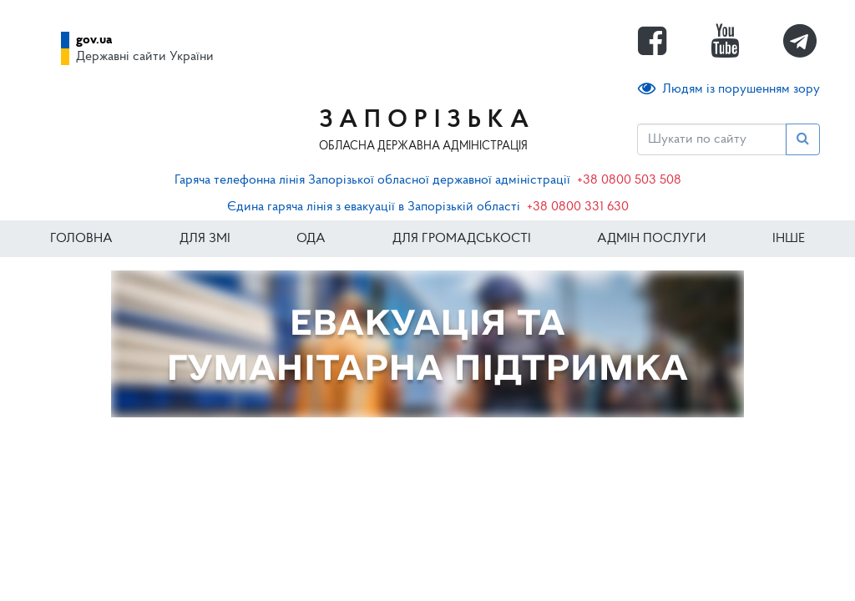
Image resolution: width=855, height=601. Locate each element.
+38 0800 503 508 (629, 180)
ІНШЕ (788, 238)
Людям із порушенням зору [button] (729, 89)
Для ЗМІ (205, 238)
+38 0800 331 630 (578, 207)
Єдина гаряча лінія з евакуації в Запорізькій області (373, 207)
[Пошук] (712, 139)
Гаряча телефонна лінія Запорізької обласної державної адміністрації (372, 180)
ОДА (311, 238)
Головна (81, 238)
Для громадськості (461, 238)
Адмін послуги (651, 238)
